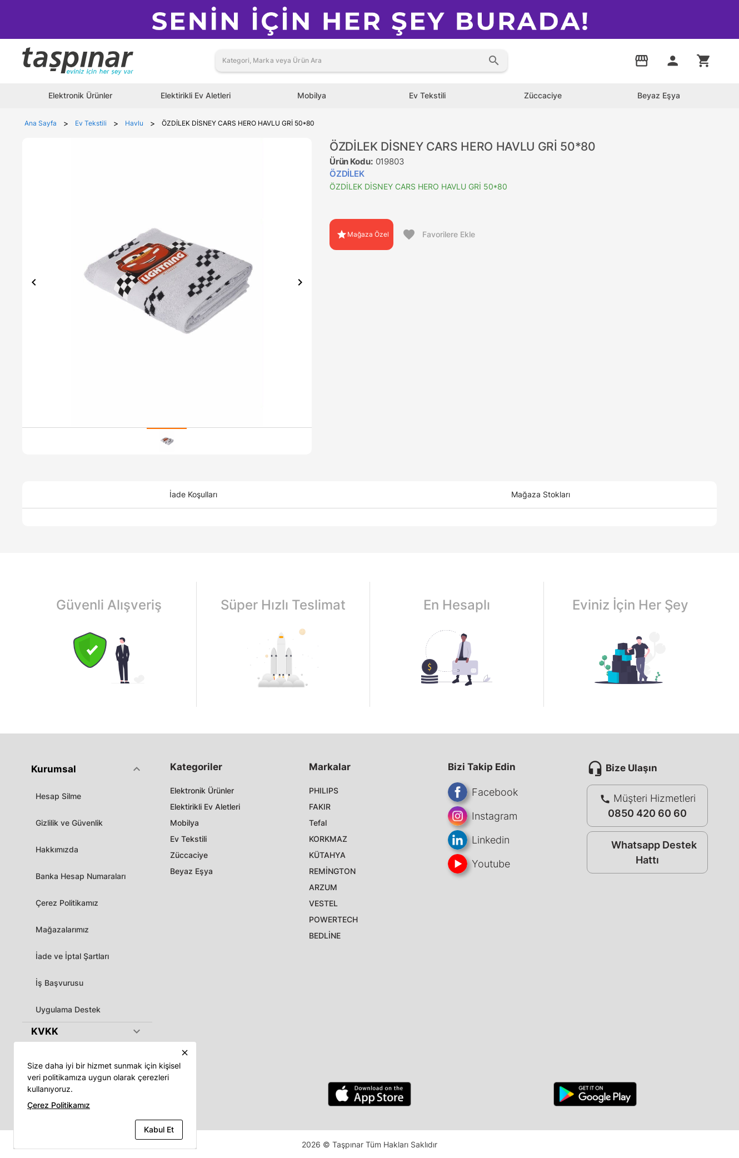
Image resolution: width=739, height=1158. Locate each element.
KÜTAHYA (327, 855)
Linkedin (479, 840)
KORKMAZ (328, 838)
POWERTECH (333, 919)
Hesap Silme (58, 796)
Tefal (318, 822)
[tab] (167, 441)
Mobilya (184, 822)
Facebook (483, 792)
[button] (87, 769)
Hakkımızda (57, 849)
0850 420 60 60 (647, 813)
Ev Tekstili (188, 838)
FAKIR (320, 806)
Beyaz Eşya (191, 871)
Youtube (479, 864)
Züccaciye (189, 855)
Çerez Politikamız (67, 902)
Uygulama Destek (68, 1009)
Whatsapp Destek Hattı (645, 852)
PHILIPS (323, 790)
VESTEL (323, 903)
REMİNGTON (332, 871)
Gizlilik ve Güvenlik (69, 822)
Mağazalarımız (62, 929)
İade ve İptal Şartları (72, 956)
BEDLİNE (325, 935)
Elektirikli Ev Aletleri (205, 806)
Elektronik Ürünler (202, 790)
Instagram (482, 816)
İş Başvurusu (59, 982)
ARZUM (323, 887)
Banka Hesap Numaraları (81, 876)
